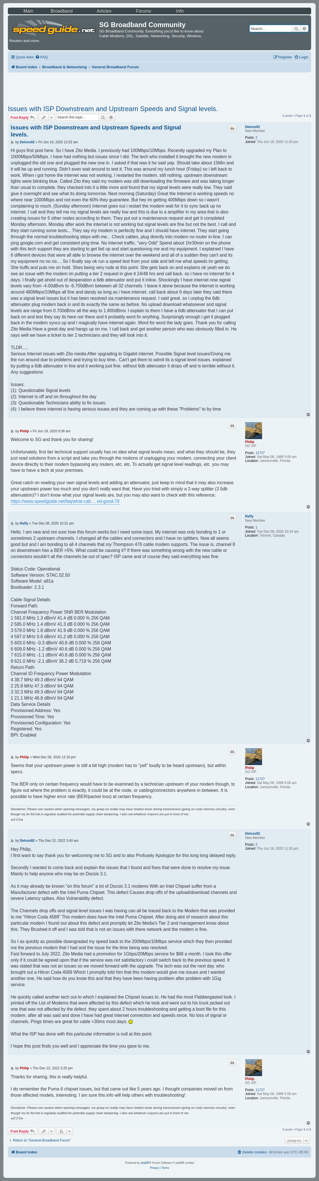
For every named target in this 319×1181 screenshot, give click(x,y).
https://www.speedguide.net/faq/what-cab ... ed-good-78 (65, 501)
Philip (249, 442)
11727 (260, 453)
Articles (104, 11)
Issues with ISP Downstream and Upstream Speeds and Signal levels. (113, 109)
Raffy (249, 516)
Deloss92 (252, 127)
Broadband (62, 11)
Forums (143, 11)
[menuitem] (41, 57)
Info (180, 11)
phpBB (145, 1162)
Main (28, 11)
